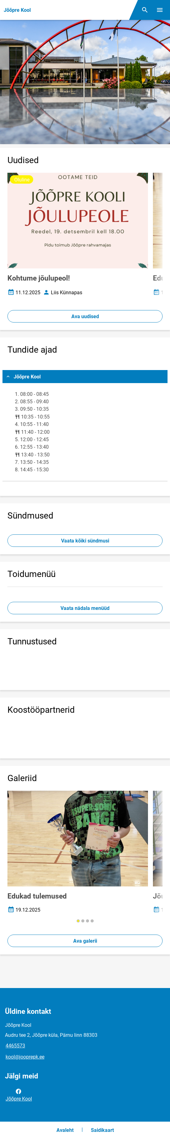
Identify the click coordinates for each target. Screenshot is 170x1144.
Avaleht (65, 1130)
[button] (78, 920)
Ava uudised (85, 316)
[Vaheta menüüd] (159, 10)
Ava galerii (85, 941)
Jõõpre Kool (19, 1094)
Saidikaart (102, 1130)
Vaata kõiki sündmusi (85, 541)
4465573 (15, 1046)
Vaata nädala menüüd (85, 608)
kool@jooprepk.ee (25, 1057)
